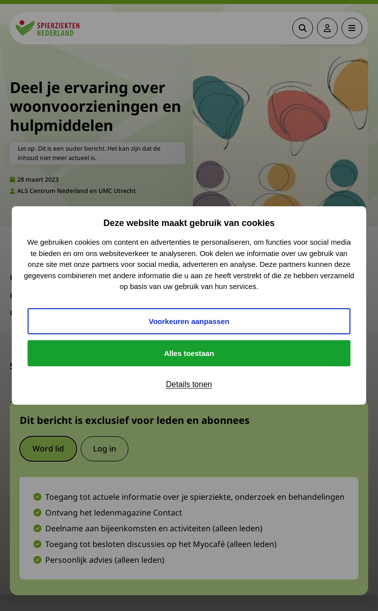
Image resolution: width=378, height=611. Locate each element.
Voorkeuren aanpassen (189, 321)
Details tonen (189, 384)
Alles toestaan (189, 353)
